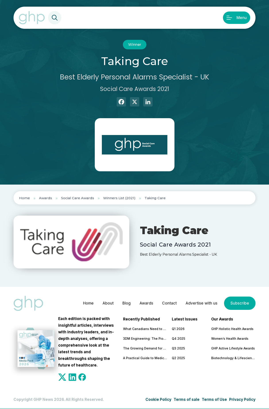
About (108, 303)
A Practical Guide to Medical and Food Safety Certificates (145, 358)
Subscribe (239, 303)
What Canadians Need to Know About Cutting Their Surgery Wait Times (145, 329)
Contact (169, 303)
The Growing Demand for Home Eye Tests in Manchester (145, 348)
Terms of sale (186, 399)
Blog (126, 303)
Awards (45, 198)
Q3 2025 (178, 348)
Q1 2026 (178, 329)
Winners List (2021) (119, 198)
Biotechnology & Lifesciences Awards (233, 358)
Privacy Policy (242, 399)
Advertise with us (201, 303)
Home (24, 198)
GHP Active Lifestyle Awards (233, 348)
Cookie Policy (158, 399)
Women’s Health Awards (229, 338)
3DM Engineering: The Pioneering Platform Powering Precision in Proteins (145, 338)
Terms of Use (214, 399)
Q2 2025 (178, 358)
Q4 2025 (178, 338)
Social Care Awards (77, 198)
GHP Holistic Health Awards (232, 329)
